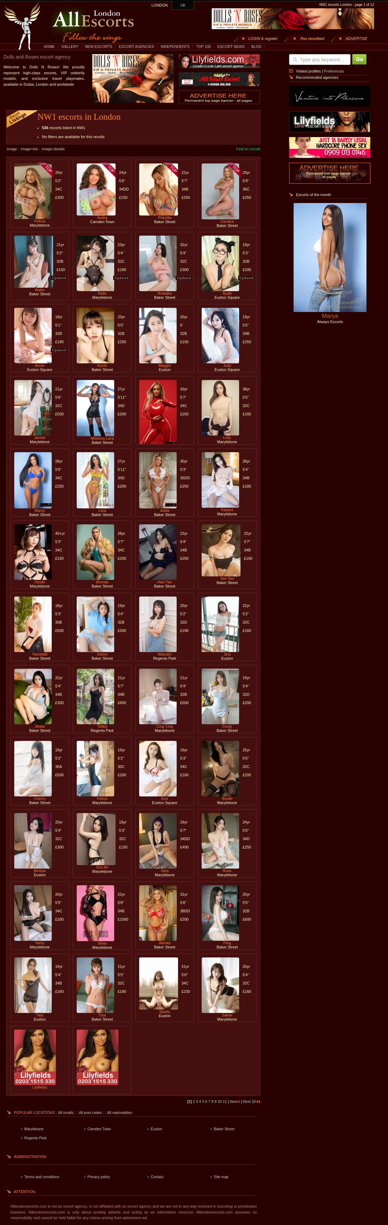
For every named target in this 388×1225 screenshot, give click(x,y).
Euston (156, 1129)
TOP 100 (203, 46)
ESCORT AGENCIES (136, 46)
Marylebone (34, 1129)
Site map (221, 1177)
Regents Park (35, 1138)
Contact (157, 1177)
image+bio (29, 149)
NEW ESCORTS (98, 46)
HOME (49, 46)
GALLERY (69, 46)
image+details (53, 149)
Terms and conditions (41, 1177)
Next (235, 1101)
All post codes (91, 1112)
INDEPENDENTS (175, 46)
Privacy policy (98, 1177)
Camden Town (99, 1129)
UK (183, 5)
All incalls (66, 1112)
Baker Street (224, 1129)
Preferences (334, 71)
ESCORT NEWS (231, 46)
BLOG (256, 46)
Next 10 (251, 1101)
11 (225, 1101)
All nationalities (119, 1112)
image (12, 149)
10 (220, 1101)
